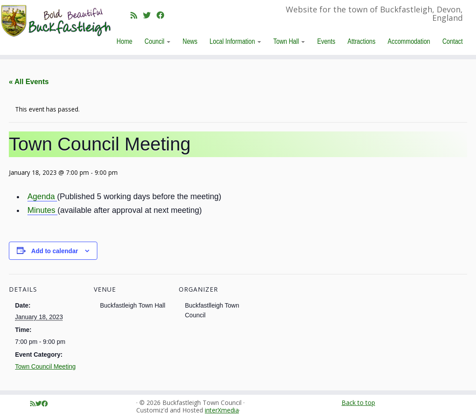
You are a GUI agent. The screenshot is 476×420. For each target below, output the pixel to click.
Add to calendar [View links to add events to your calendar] (54, 250)
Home (125, 41)
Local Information (235, 41)
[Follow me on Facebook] (163, 15)
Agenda (42, 196)
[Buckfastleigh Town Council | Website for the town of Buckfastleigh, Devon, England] (55, 21)
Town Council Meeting (45, 366)
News (190, 41)
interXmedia (222, 410)
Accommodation (409, 41)
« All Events (29, 81)
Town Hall (289, 41)
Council (157, 41)
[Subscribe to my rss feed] (137, 15)
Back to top (358, 402)
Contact (452, 41)
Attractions (362, 41)
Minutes (42, 210)
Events (326, 41)
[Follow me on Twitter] (150, 15)
